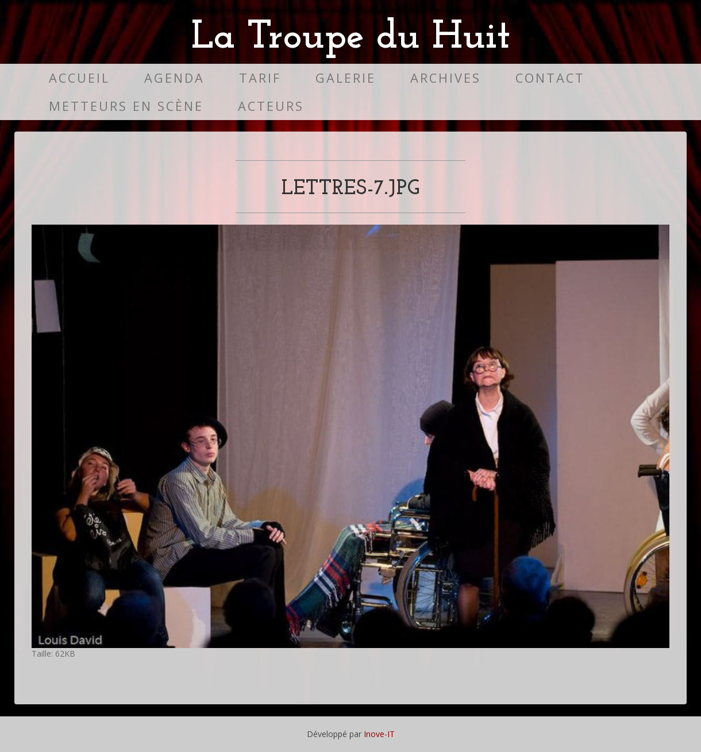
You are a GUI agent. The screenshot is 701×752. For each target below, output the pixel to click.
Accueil (79, 78)
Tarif (260, 78)
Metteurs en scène (126, 106)
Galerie (345, 78)
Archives (445, 78)
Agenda (174, 78)
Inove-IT (379, 733)
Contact (550, 78)
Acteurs (271, 106)
